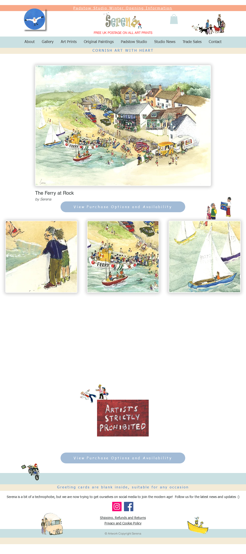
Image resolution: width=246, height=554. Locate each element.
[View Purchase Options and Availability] (123, 206)
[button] (174, 19)
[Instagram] (117, 506)
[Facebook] (128, 506)
